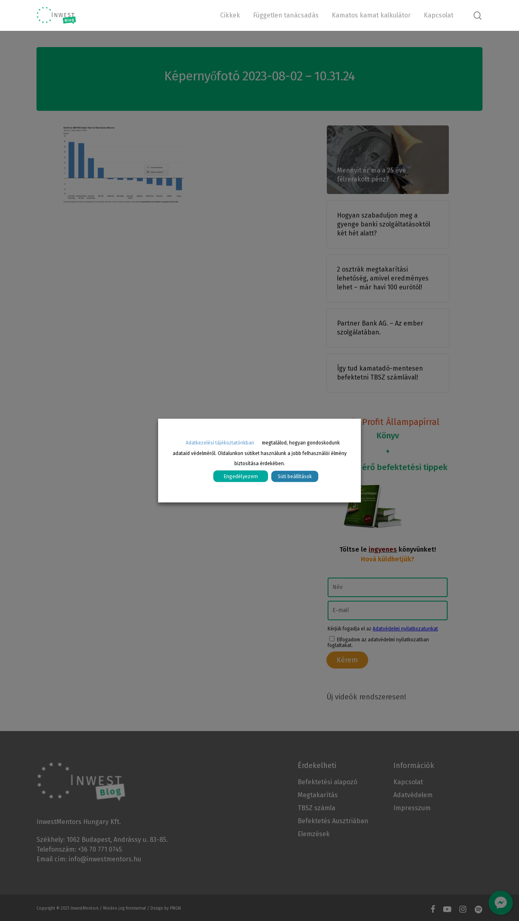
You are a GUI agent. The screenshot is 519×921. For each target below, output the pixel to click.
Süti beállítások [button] (295, 476)
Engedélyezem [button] (240, 476)
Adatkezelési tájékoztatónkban (220, 442)
